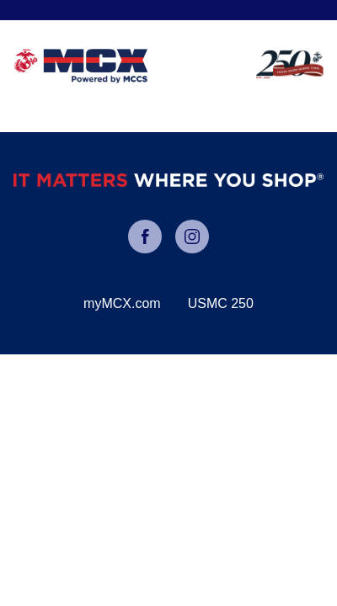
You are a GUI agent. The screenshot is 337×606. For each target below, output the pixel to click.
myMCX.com (122, 303)
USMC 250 (221, 303)
